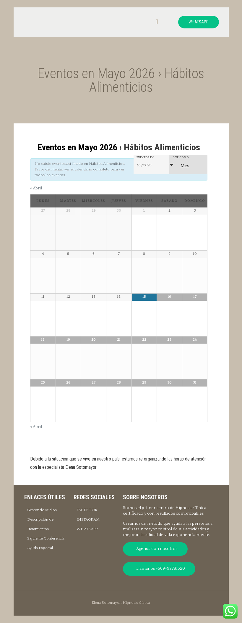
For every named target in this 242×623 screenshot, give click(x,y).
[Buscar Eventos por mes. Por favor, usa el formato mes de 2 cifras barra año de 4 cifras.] (151, 164)
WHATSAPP (199, 22)
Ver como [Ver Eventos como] (181, 157)
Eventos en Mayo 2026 (77, 147)
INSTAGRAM (88, 519)
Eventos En (145, 157)
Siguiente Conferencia (45, 538)
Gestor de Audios (42, 510)
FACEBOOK (87, 510)
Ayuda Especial (40, 548)
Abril (36, 188)
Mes (181, 165)
